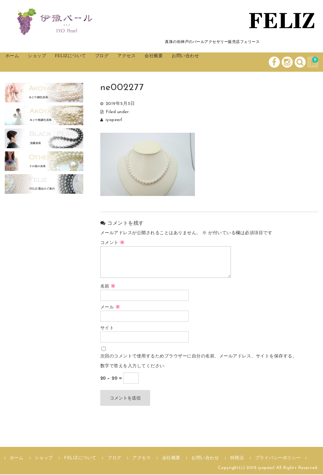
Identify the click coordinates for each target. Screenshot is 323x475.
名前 (107, 287)
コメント (112, 243)
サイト (107, 328)
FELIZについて (92, 62)
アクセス (162, 62)
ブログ (131, 62)
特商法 (237, 458)
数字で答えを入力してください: (133, 366)
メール (110, 308)
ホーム (19, 62)
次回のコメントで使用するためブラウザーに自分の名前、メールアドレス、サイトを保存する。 (198, 357)
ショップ (50, 62)
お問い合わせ (236, 62)
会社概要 (196, 62)
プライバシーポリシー (278, 458)
